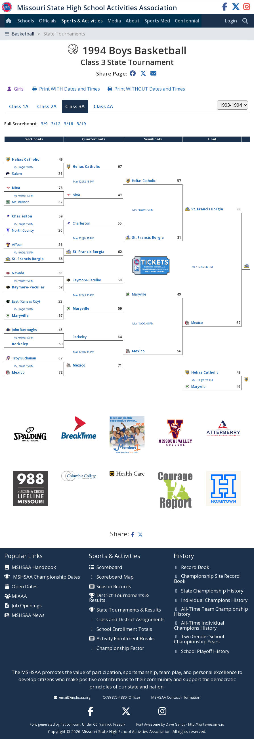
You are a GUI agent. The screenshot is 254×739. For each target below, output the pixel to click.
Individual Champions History (214, 600)
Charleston (22, 216)
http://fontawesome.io (206, 724)
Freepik (119, 724)
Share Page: (111, 73)
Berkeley (80, 336)
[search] (247, 21)
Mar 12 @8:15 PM (83, 238)
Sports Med (157, 21)
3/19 (81, 123)
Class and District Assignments (130, 620)
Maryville (139, 294)
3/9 (44, 123)
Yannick (105, 724)
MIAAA (19, 596)
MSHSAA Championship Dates (42, 576)
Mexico (197, 322)
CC (95, 724)
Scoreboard (109, 567)
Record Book (195, 567)
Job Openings (27, 606)
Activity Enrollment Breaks (125, 639)
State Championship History (212, 591)
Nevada (18, 273)
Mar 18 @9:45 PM (143, 323)
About (133, 21)
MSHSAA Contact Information (175, 697)
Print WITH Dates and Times (69, 89)
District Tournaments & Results (118, 598)
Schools (25, 21)
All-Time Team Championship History (211, 611)
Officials (47, 21)
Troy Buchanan (24, 358)
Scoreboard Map (115, 577)
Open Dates (24, 587)
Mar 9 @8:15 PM (23, 167)
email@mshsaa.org (75, 697)
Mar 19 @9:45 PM (202, 267)
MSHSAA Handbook (34, 567)
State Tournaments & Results (128, 610)
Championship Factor (120, 648)
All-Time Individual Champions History (199, 625)
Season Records (113, 587)
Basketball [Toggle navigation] (45, 34)
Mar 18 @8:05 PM (143, 210)
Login (231, 21)
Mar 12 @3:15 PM (83, 295)
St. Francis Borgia (207, 209)
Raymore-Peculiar (87, 280)
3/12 (55, 123)
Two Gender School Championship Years (199, 639)
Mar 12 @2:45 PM (83, 181)
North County (23, 230)
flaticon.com (70, 724)
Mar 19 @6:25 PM (202, 380)
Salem (17, 173)
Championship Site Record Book (207, 578)
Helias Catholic (25, 159)
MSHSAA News (28, 615)
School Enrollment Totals (124, 629)
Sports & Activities (82, 21)
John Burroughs (24, 329)
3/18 (68, 123)
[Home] (10, 21)
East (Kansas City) (26, 301)
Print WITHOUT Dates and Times (149, 89)
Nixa (16, 187)
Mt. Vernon (21, 202)
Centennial (187, 21)
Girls (19, 89)
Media (114, 21)
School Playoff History (205, 651)
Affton (17, 244)
